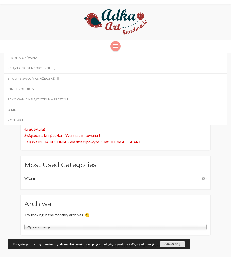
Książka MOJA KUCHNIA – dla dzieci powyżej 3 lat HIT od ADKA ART (82, 142)
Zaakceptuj (172, 244)
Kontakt (16, 120)
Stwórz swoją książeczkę (36, 79)
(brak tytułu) (34, 129)
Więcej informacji (142, 244)
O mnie (14, 110)
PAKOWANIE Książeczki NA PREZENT (38, 99)
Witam (29, 178)
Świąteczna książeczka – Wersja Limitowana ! (62, 135)
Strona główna (22, 58)
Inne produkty (25, 89)
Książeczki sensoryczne (34, 68)
